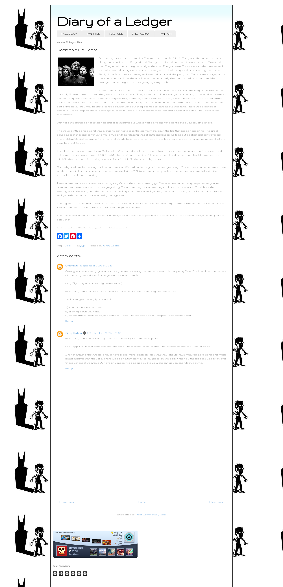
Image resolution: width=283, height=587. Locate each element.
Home (142, 501)
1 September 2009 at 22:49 (95, 265)
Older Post (216, 501)
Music (66, 245)
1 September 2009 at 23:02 (104, 333)
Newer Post (67, 501)
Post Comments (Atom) (151, 514)
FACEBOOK (69, 33)
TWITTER (93, 33)
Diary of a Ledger (114, 21)
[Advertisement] (141, 461)
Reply (69, 320)
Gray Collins (73, 333)
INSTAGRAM (141, 33)
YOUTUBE (116, 33)
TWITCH (165, 33)
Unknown (71, 265)
